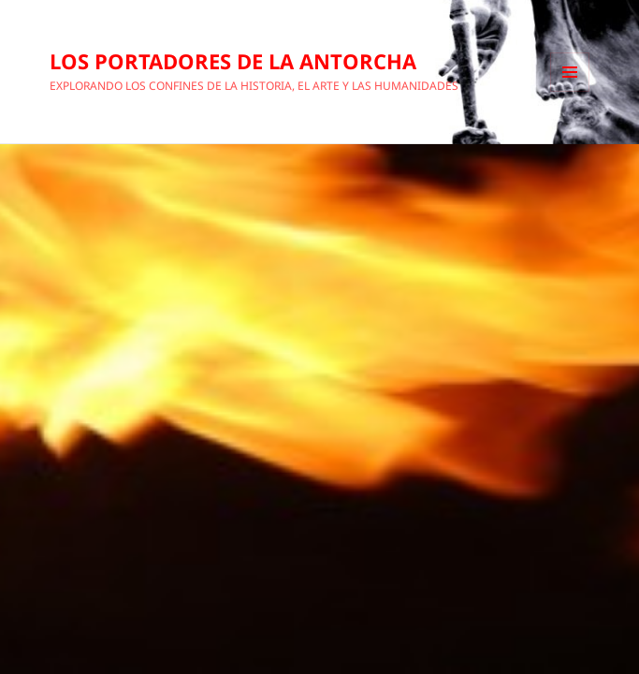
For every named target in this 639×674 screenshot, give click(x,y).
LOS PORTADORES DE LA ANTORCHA (233, 61)
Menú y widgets (570, 91)
